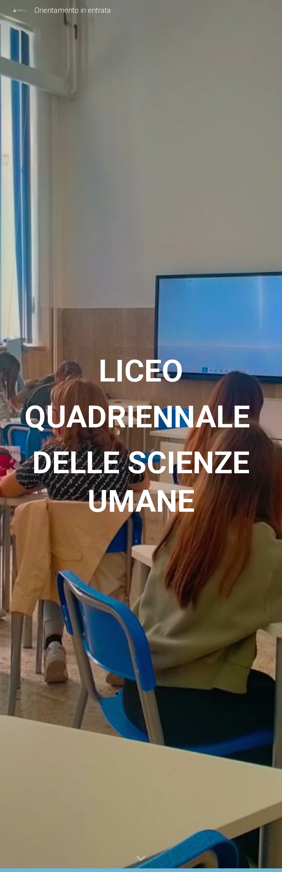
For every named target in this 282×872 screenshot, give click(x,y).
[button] (141, 859)
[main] (141, 436)
